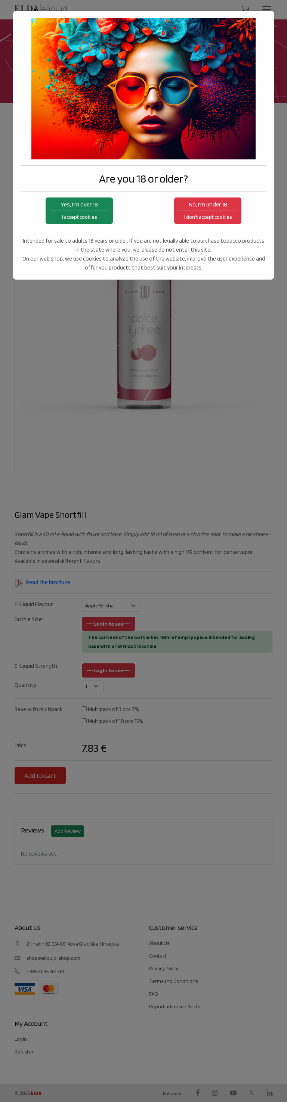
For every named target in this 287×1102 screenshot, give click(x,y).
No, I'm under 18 (208, 210)
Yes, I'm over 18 (79, 210)
